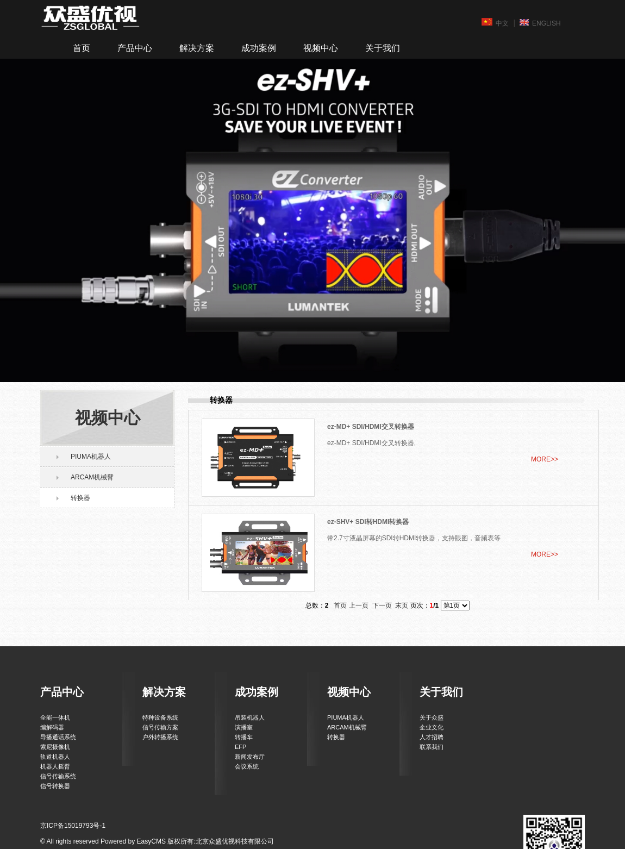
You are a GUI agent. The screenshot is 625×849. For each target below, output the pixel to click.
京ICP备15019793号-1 (72, 825)
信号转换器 (55, 786)
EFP (240, 747)
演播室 (244, 727)
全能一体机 (55, 717)
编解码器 (52, 727)
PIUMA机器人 (91, 456)
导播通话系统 (58, 737)
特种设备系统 (160, 717)
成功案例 (258, 48)
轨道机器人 (55, 756)
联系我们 (431, 747)
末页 (401, 605)
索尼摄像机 (55, 747)
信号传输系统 (58, 776)
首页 (81, 48)
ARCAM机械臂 (92, 477)
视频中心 (320, 48)
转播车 (244, 737)
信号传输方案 (160, 727)
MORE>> (544, 459)
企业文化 (431, 727)
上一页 (358, 605)
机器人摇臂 (55, 766)
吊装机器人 (250, 717)
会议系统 (247, 766)
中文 (495, 22)
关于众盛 (431, 717)
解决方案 (196, 48)
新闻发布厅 (250, 756)
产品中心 (134, 48)
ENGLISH (540, 22)
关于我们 (382, 48)
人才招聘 (431, 737)
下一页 (382, 605)
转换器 (80, 498)
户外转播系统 (160, 737)
